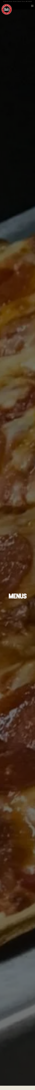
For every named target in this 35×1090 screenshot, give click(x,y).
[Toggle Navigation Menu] (32, 5)
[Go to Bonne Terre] (17, 2)
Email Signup (17, 1087)
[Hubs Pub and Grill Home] (6, 9)
